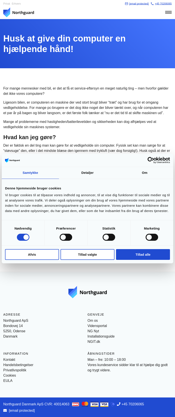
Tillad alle (143, 254)
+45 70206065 (132, 404)
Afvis (32, 254)
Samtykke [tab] (30, 172)
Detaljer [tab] (87, 172)
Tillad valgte (87, 254)
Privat (6, 3)
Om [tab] (144, 172)
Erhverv (16, 3)
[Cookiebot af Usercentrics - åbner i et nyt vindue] (151, 160)
